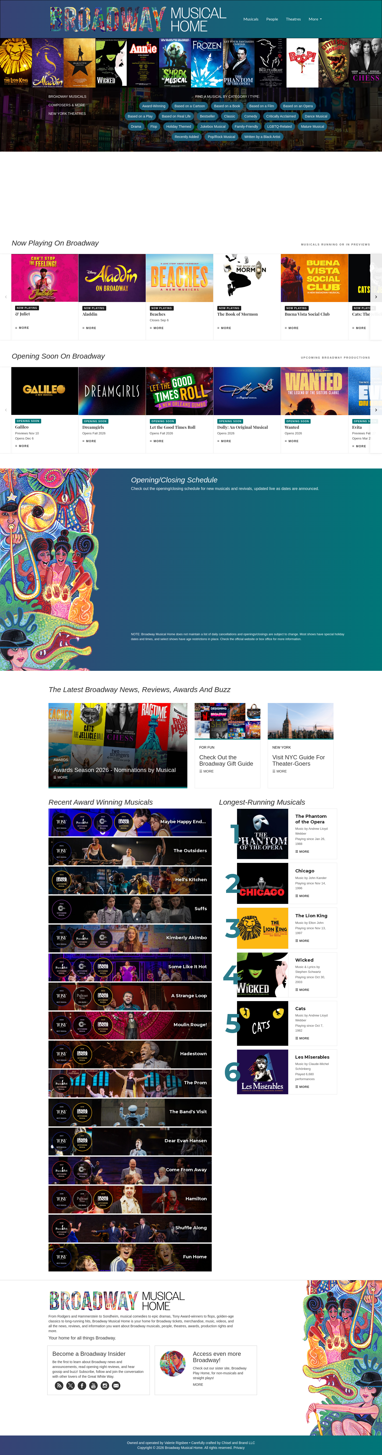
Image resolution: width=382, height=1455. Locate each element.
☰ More (60, 777)
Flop (154, 126)
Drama (136, 126)
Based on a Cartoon (190, 106)
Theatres (293, 19)
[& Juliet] (44, 297)
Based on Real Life (176, 116)
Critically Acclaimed (281, 116)
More (24, 328)
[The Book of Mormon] (247, 297)
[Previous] (6, 297)
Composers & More (66, 105)
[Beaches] (179, 297)
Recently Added (187, 137)
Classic (229, 116)
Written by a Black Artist (262, 137)
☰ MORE (302, 851)
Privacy (239, 1448)
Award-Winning (153, 106)
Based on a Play (140, 116)
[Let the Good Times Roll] (179, 410)
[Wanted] (314, 410)
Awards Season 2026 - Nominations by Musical (114, 770)
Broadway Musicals (67, 96)
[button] (329, 16)
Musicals (250, 19)
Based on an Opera (298, 106)
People (272, 19)
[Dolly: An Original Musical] (247, 410)
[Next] (376, 297)
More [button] (314, 19)
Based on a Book (227, 106)
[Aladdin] (112, 297)
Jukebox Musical (213, 126)
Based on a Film (261, 106)
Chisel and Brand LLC (238, 1443)
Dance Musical (316, 116)
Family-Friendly (246, 126)
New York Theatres (67, 114)
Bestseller (207, 116)
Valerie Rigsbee (176, 1443)
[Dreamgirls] (112, 410)
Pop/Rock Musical (221, 137)
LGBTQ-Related (279, 126)
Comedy (250, 116)
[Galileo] (44, 410)
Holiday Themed (178, 126)
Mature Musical (312, 126)
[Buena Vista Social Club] (314, 297)
